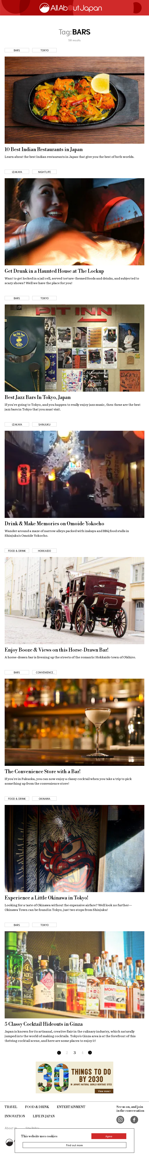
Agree (108, 1136)
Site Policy (32, 1128)
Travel (11, 1107)
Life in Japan (44, 1116)
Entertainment (71, 1107)
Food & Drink (37, 1107)
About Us (11, 1128)
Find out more (74, 1145)
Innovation (15, 1116)
